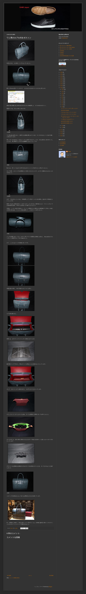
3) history (62, 50)
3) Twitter (62, 145)
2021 (61, 82)
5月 (62, 102)
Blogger (50, 586)
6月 (62, 101)
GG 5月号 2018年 (65, 110)
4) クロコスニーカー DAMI (66, 49)
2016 (61, 131)
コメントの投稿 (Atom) (14, 577)
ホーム (30, 575)
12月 (62, 89)
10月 (62, 93)
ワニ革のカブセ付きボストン (67, 119)
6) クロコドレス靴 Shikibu (66, 45)
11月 (62, 91)
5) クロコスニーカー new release (67, 47)
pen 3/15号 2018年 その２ (67, 121)
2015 (61, 133)
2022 (61, 80)
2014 (61, 135)
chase (69, 151)
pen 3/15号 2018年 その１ (67, 123)
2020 (61, 83)
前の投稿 (51, 575)
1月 (62, 127)
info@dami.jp (64, 38)
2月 (62, 125)
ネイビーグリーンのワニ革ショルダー (69, 108)
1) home (62, 54)
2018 (61, 87)
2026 (61, 72)
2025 (61, 74)
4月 (62, 104)
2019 (61, 85)
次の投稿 (9, 575)
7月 (62, 99)
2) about (62, 52)
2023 (61, 78)
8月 (62, 97)
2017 (61, 129)
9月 (62, 95)
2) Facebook (62, 143)
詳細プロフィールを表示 (71, 157)
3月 (62, 106)
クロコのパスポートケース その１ (68, 114)
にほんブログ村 (62, 66)
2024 (61, 76)
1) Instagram (62, 142)
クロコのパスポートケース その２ (68, 112)
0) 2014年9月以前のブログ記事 (67, 55)
